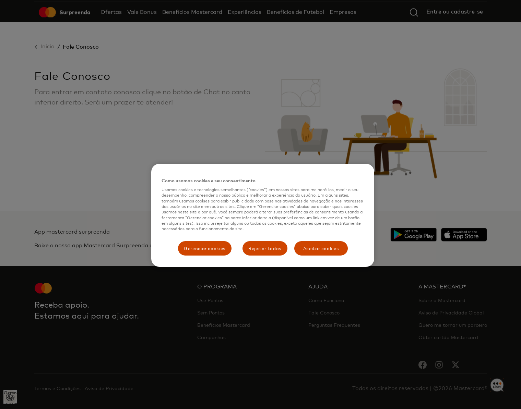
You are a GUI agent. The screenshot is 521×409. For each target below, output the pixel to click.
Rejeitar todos (264, 248)
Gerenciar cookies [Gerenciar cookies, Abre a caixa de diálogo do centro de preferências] (204, 248)
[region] (262, 215)
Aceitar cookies (321, 248)
